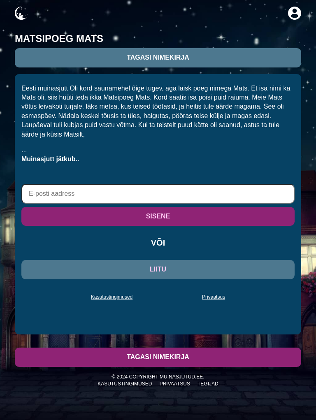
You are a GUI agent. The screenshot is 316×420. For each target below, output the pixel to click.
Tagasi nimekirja (158, 57)
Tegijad (208, 384)
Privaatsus (213, 297)
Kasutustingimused (111, 297)
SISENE (158, 216)
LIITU (158, 269)
